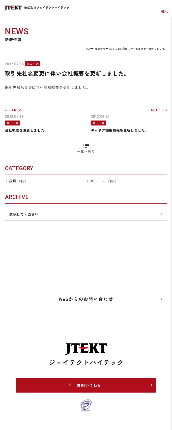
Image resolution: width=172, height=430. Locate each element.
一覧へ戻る (86, 151)
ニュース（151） (104, 181)
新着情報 (100, 48)
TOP (88, 48)
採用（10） (19, 181)
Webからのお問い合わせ (86, 299)
